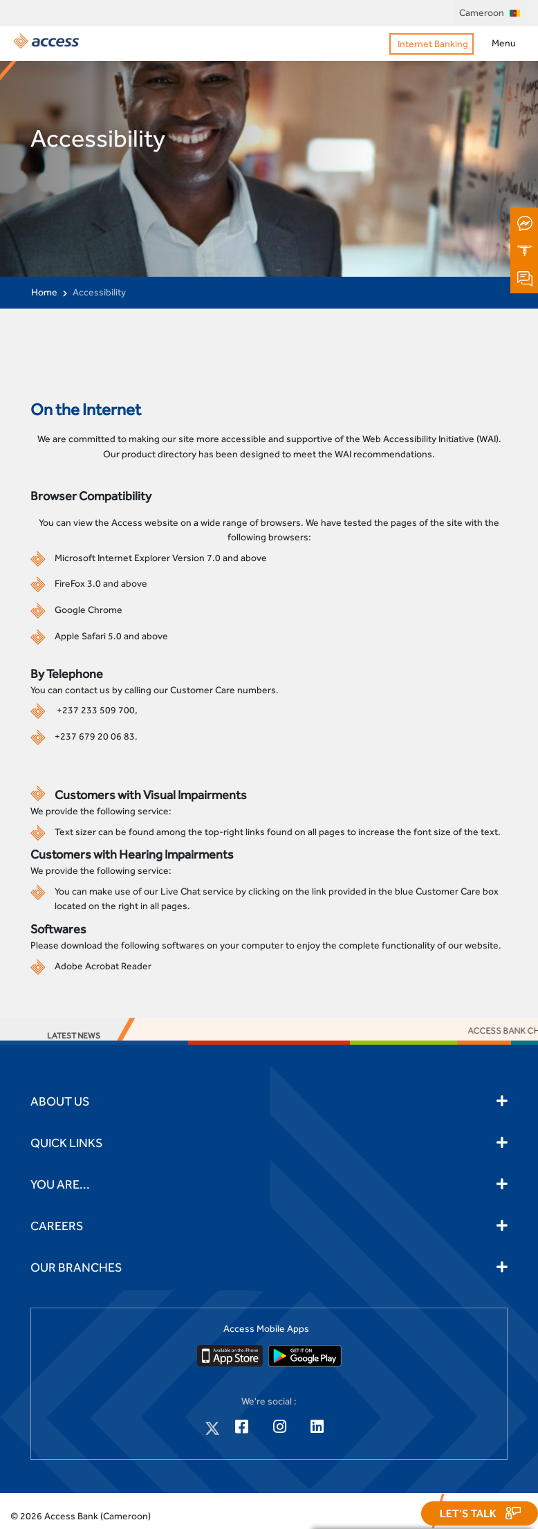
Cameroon (489, 12)
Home (44, 291)
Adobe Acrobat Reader (103, 965)
